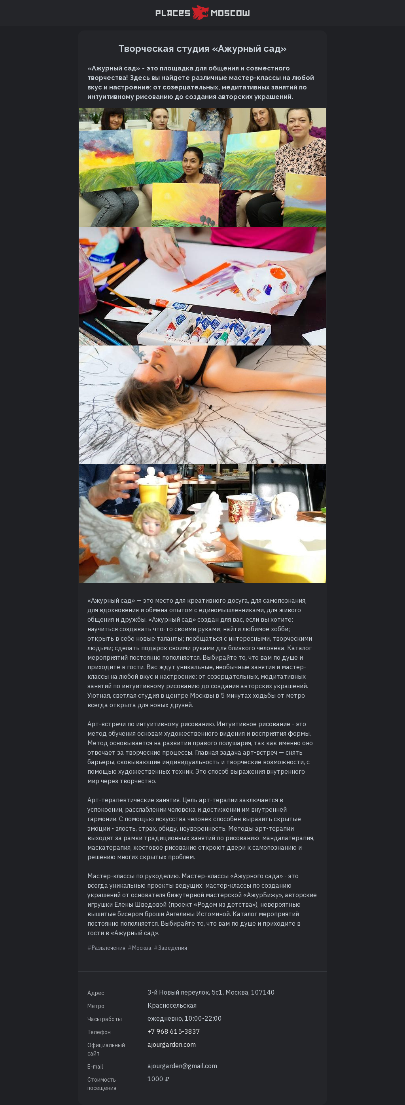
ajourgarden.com (172, 1044)
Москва (141, 947)
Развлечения (108, 947)
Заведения (172, 947)
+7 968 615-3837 (174, 1031)
